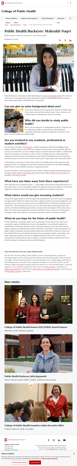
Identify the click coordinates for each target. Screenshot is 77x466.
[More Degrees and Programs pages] (38, 18)
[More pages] (18, 23)
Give (58, 23)
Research (60, 18)
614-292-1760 (62, 449)
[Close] (74, 455)
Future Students (11, 18)
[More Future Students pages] (17, 18)
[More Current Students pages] (54, 18)
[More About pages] (10, 23)
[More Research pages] (64, 18)
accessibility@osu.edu (51, 449)
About (8, 23)
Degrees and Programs (29, 18)
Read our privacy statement (50, 460)
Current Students (47, 18)
